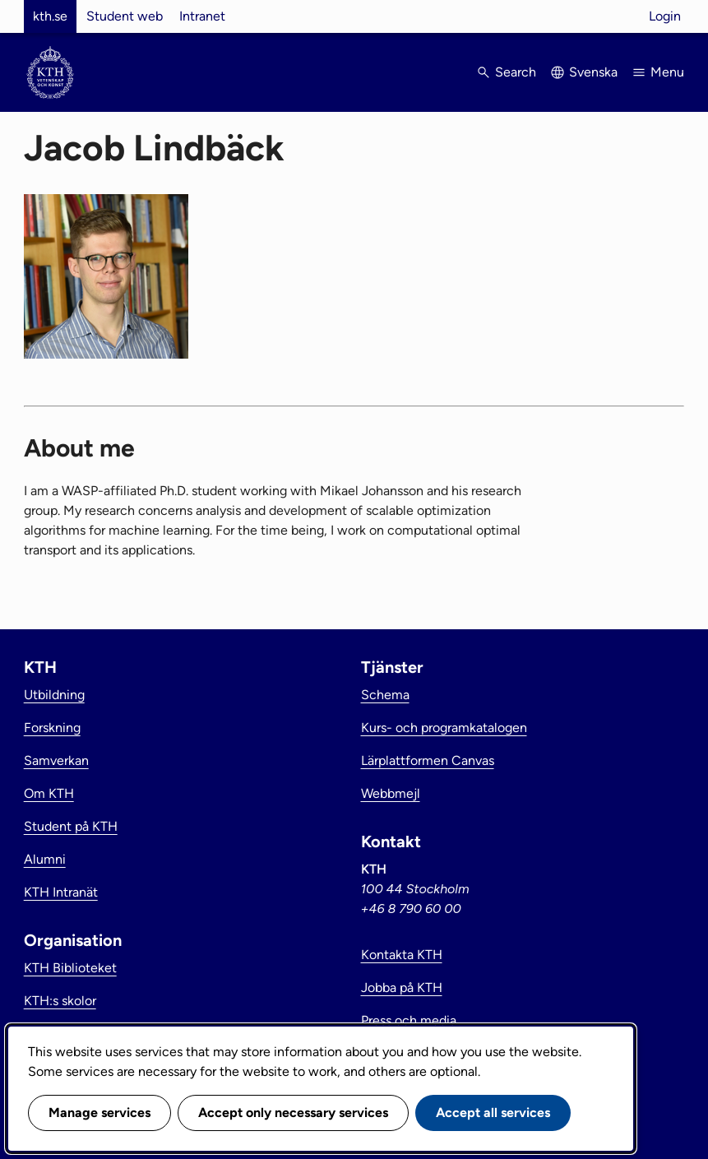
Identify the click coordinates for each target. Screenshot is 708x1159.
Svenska (593, 72)
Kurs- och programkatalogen (444, 727)
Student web (124, 16)
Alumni (45, 859)
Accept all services (493, 1112)
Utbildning (54, 694)
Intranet (202, 16)
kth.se (50, 16)
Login (665, 16)
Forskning (52, 727)
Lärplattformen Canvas (427, 760)
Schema (385, 694)
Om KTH (49, 793)
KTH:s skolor (60, 1000)
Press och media (408, 1020)
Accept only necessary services (293, 1112)
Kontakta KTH (401, 954)
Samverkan (56, 760)
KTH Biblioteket (70, 968)
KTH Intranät (61, 892)
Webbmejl (390, 793)
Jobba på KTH (401, 987)
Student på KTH (71, 826)
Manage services (99, 1112)
